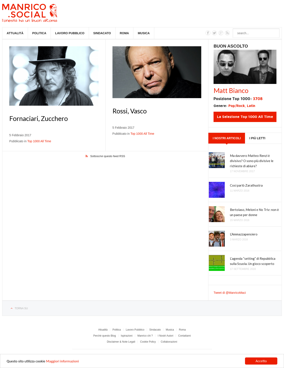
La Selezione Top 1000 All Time (245, 116)
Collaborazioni (169, 341)
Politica (39, 33)
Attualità (15, 33)
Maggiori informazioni (62, 361)
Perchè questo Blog (104, 335)
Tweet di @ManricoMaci (230, 292)
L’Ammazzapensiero (243, 234)
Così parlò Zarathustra (246, 185)
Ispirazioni (127, 335)
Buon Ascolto (231, 46)
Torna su (21, 308)
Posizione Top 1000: (238, 98)
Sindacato (102, 33)
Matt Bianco (231, 90)
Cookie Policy (148, 341)
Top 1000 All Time (39, 141)
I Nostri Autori (165, 335)
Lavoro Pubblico (69, 33)
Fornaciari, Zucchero (38, 118)
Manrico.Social (39, 13)
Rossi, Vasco (129, 111)
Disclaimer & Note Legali (121, 341)
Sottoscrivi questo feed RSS (107, 156)
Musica (144, 33)
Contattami (184, 335)
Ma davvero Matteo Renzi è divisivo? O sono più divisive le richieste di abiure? (251, 161)
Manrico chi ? (145, 335)
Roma (124, 33)
